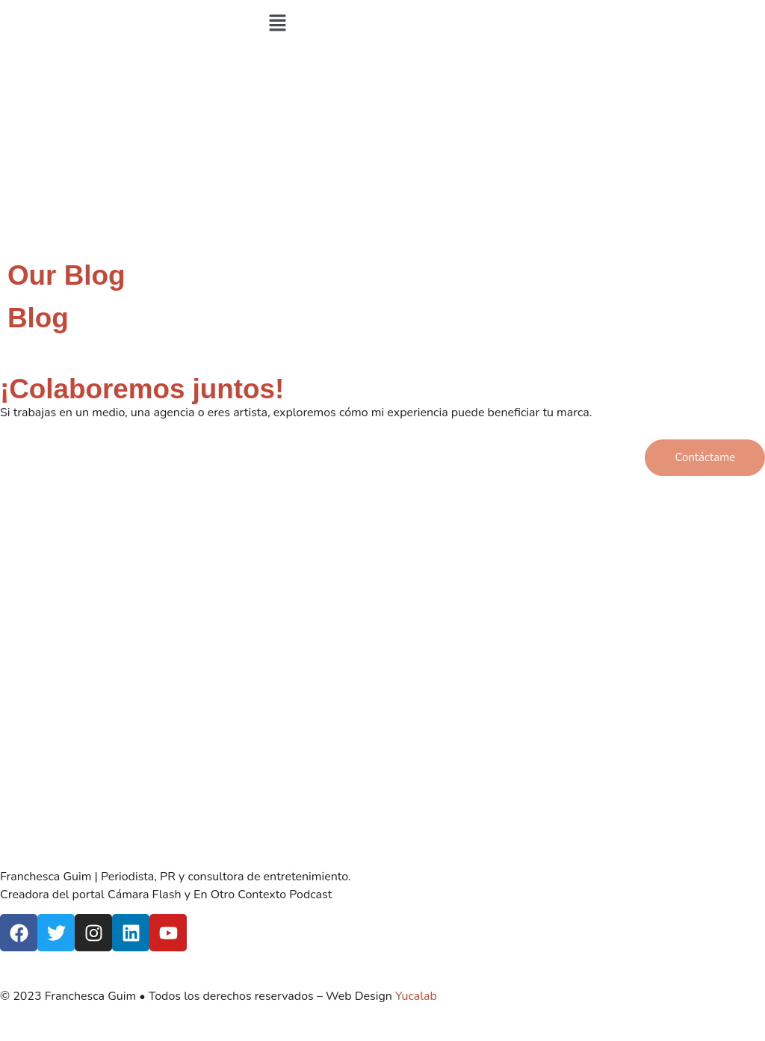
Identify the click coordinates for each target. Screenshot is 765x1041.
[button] (382, 23)
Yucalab (416, 996)
